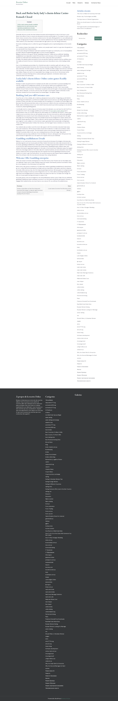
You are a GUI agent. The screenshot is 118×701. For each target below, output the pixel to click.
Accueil (68, 3)
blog (78, 99)
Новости (79, 364)
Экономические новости (84, 381)
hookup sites (80, 194)
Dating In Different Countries (85, 144)
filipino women (81, 163)
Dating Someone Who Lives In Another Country (58, 489)
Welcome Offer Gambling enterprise (27, 29)
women (79, 358)
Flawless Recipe (66, 698)
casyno (79, 124)
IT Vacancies (80, 221)
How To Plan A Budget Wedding (85, 207)
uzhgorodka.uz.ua (82, 347)
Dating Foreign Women (83, 141)
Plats (74, 3)
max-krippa (80, 281)
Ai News (79, 62)
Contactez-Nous (95, 3)
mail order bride (81, 267)
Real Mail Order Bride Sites (84, 304)
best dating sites (81, 90)
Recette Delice (22, 2)
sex (78, 315)
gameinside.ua (81, 186)
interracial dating (81, 219)
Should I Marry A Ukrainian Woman (86, 318)
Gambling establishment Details (26, 28)
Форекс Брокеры (81, 372)
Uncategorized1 (81, 344)
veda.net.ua (80, 349)
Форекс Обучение (82, 375)
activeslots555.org (82, 53)
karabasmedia (81, 236)
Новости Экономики (82, 366)
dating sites (80, 147)
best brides (80, 82)
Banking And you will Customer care (27, 26)
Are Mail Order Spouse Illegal (85, 64)
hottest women (81, 197)
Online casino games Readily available (27, 24)
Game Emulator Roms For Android (86, 183)
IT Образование (81, 224)
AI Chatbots (80, 59)
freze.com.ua (80, 177)
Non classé (80, 284)
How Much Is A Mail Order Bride (85, 200)
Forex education (81, 171)
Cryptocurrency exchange (84, 133)
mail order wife (81, 275)
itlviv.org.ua (80, 227)
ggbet (78, 191)
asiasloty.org (80, 73)
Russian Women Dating (83, 307)
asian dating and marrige (84, 70)
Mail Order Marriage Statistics (85, 273)
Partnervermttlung (82, 295)
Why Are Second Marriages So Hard (87, 355)
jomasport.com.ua (82, 233)
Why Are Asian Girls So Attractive (86, 352)
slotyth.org (80, 329)
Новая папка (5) (81, 361)
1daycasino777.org (82, 50)
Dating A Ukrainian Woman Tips (85, 138)
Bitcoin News (80, 96)
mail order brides (81, 270)
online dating (80, 290)
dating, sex (80, 154)
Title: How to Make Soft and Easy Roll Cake (88, 13)
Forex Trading (81, 174)
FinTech (79, 169)
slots (78, 324)
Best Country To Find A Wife (85, 87)
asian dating (80, 67)
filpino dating (80, 166)
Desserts (80, 3)
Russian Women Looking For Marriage (87, 310)
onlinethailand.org (82, 293)
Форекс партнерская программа (86, 378)
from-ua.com (80, 180)
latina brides (80, 258)
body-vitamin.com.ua (83, 101)
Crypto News (80, 130)
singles (79, 321)
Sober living (80, 332)
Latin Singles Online (82, 256)
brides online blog (82, 113)
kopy (78, 247)
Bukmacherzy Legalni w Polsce (85, 116)
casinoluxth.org (81, 121)
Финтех (79, 369)
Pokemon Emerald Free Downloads (86, 301)
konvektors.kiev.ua (82, 244)
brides (79, 107)
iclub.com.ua (80, 210)
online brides (80, 287)
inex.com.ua (80, 216)
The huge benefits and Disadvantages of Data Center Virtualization (88, 27)
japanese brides (81, 230)
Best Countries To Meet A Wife (85, 84)
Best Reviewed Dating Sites (84, 93)
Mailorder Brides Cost (83, 278)
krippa (79, 253)
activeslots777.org (82, 56)
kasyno (79, 238)
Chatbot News (81, 127)
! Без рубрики (80, 47)
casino (79, 118)
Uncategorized (81, 341)
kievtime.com (80, 241)
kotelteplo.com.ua (82, 250)
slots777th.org (81, 327)
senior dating (80, 312)
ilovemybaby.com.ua (82, 213)
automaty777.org (82, 76)
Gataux (87, 3)
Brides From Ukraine (82, 110)
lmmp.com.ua (80, 264)
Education (80, 160)
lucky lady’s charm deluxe (57, 111)
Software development (83, 335)
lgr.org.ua (79, 261)
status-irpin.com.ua (82, 338)
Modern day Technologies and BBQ (86, 16)
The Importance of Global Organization (88, 19)
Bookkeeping (80, 104)
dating (79, 136)
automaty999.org (82, 79)
